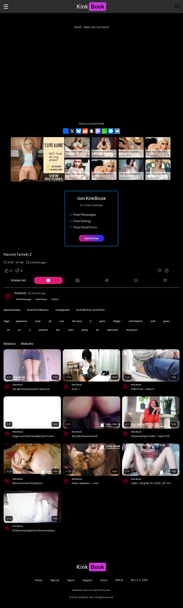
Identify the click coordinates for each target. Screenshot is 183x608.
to (19, 329)
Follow (54, 299)
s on (61, 321)
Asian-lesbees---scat (85, 483)
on (8, 329)
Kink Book (20, 293)
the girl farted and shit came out (31, 388)
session (43, 329)
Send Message (23, 299)
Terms (103, 580)
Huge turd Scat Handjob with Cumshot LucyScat (34, 436)
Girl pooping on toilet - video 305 (150, 436)
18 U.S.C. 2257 (139, 580)
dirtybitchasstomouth (85, 436)
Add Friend (41, 299)
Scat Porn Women (37, 309)
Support (87, 580)
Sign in (71, 580)
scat (38, 321)
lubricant (112, 329)
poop (84, 329)
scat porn (131, 329)
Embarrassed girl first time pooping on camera (34, 530)
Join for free (91, 238)
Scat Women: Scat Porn (90, 309)
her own (77, 321)
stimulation (135, 321)
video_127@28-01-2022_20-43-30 (153, 483)
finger (116, 321)
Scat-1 (76, 388)
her (58, 329)
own (70, 329)
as (97, 329)
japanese (21, 321)
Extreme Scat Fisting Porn (28, 483)
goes (166, 321)
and (153, 321)
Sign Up (54, 580)
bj (50, 321)
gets (102, 321)
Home (38, 580)
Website (27, 343)
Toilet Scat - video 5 (142, 388)
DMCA (119, 580)
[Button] (48, 280)
